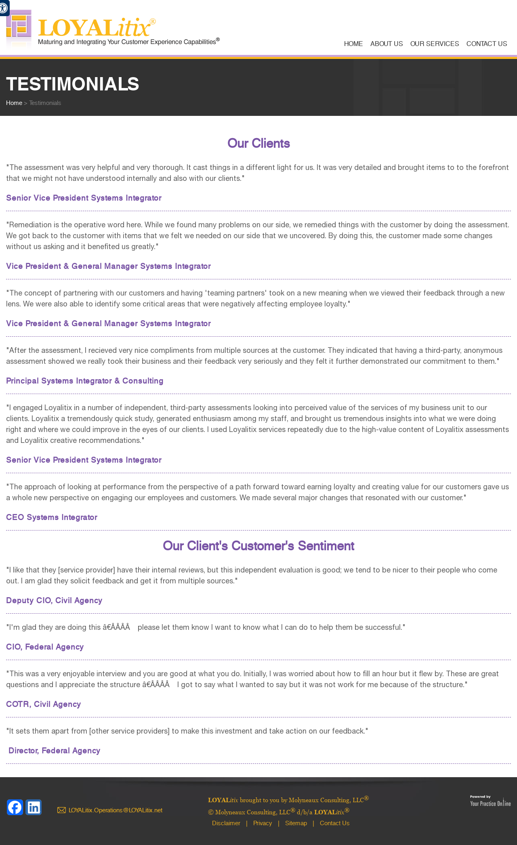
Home (353, 44)
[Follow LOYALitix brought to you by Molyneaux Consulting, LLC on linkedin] (33, 807)
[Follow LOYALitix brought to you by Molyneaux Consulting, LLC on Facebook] (15, 807)
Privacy (262, 823)
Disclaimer (226, 823)
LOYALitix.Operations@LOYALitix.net (115, 810)
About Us (386, 44)
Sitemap (296, 823)
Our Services (434, 44)
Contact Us (487, 44)
